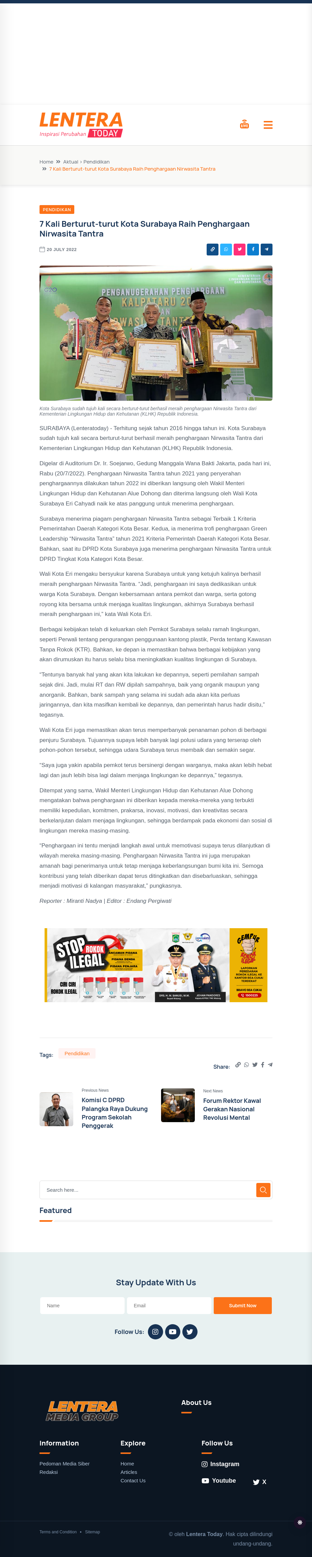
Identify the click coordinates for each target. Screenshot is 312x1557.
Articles (129, 1472)
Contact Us (133, 1480)
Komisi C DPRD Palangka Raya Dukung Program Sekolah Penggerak (115, 1113)
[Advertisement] (156, 54)
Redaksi (49, 1472)
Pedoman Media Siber (64, 1463)
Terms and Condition (58, 1532)
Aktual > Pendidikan (86, 161)
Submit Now (243, 1305)
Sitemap (92, 1532)
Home (46, 161)
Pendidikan (57, 209)
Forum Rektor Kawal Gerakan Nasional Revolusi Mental (232, 1108)
